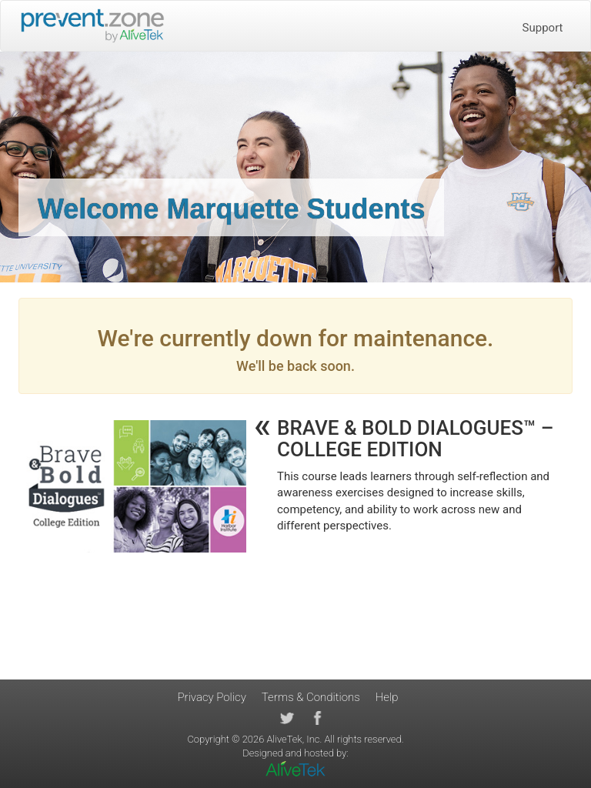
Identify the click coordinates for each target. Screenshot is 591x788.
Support (543, 28)
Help (387, 697)
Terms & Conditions (311, 697)
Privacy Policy (212, 697)
